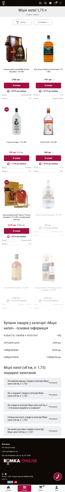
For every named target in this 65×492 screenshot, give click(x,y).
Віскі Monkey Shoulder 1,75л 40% (16, 288)
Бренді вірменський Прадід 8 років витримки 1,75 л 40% (48, 289)
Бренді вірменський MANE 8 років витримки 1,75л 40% (16, 70)
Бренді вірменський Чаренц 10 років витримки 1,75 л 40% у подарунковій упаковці (16, 217)
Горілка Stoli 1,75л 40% (48, 142)
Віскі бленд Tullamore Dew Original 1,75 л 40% (48, 70)
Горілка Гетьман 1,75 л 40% (17, 142)
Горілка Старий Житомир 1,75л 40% (48, 215)
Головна (29, 15)
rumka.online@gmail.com (10, 451)
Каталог (36, 15)
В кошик (16, 85)
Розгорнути (53, 383)
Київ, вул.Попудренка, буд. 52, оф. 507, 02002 (16, 455)
